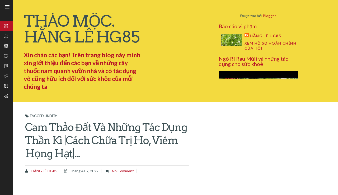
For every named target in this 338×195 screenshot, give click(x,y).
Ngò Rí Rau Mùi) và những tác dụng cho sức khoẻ (253, 61)
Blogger (269, 15)
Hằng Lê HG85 (265, 36)
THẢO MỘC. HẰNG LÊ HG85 (81, 28)
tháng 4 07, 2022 (84, 171)
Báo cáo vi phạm (238, 26)
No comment (123, 171)
